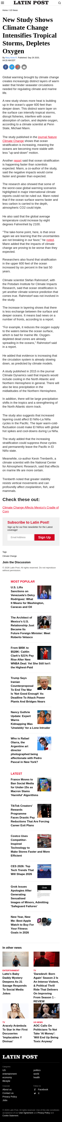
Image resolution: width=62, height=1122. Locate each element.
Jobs (4, 1100)
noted (50, 240)
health (37, 1077)
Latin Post (31, 2)
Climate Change (9, 556)
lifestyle (6, 1081)
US (4, 1070)
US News (13, 10)
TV (35, 970)
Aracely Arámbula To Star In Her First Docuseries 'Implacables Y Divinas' (15, 1033)
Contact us (8, 1093)
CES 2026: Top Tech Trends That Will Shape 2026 (22, 870)
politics (37, 1070)
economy (7, 1077)
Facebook (43, 1089)
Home (5, 10)
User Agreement (26, 1113)
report (17, 160)
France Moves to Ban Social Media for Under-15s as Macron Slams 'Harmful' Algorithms (24, 787)
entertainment (9, 1073)
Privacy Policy (9, 1096)
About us (7, 1089)
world (36, 1073)
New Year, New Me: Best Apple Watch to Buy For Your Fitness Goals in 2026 (22, 924)
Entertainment (10, 970)
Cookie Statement (10, 1115)
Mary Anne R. (11, 58)
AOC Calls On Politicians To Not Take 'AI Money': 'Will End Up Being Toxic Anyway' (46, 1033)
